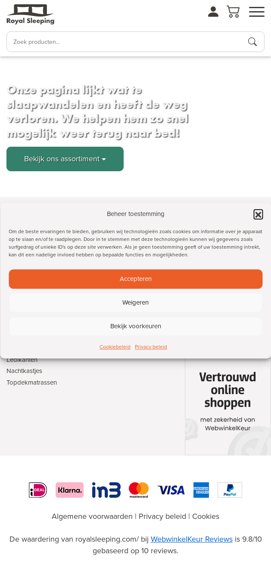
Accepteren (136, 279)
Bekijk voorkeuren (135, 326)
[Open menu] (257, 12)
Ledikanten (21, 359)
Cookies (205, 516)
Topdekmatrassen (31, 382)
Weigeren (135, 302)
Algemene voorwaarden (92, 516)
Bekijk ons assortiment (62, 158)
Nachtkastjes (24, 371)
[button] (258, 214)
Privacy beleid (151, 347)
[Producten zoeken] (252, 41)
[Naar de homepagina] (30, 14)
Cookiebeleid (115, 347)
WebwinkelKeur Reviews (192, 539)
